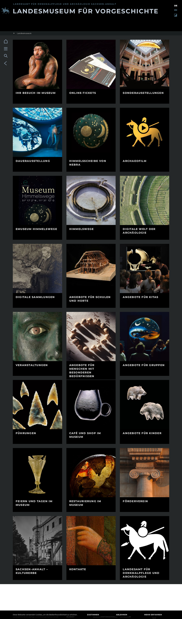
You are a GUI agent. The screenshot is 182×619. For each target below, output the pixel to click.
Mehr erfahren (153, 615)
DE (175, 5)
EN (175, 10)
